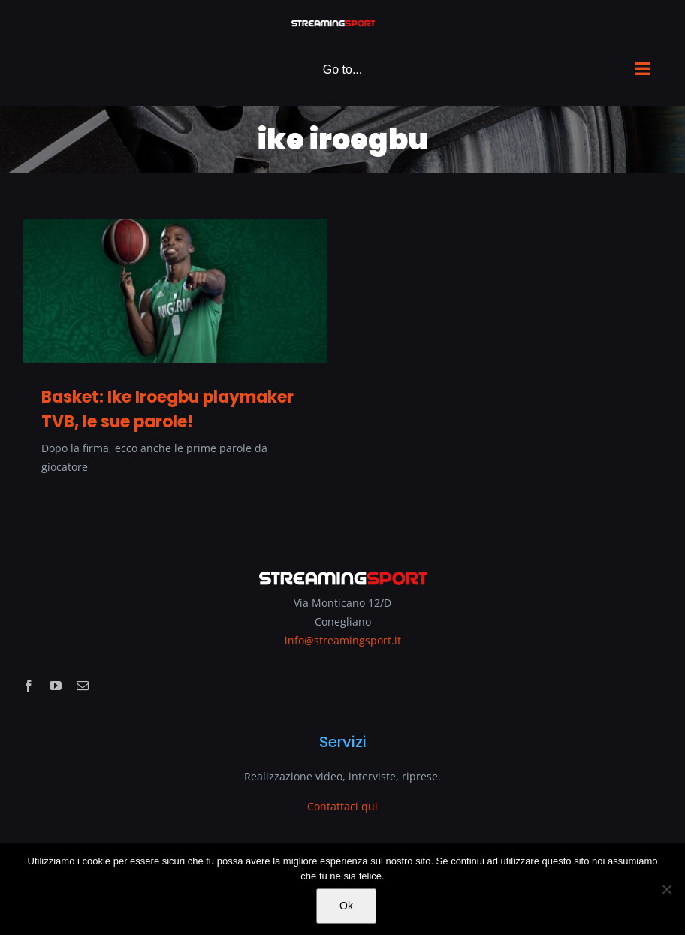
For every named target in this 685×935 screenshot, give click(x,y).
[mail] (83, 686)
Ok (346, 906)
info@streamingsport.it (343, 640)
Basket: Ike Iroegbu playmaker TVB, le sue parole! (167, 409)
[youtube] (56, 686)
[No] (666, 889)
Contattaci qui (342, 806)
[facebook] (29, 686)
